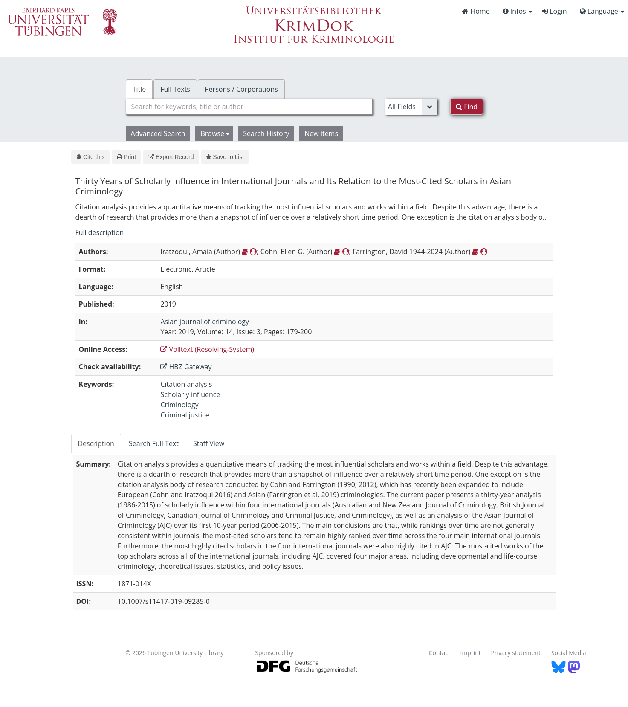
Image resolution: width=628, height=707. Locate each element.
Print (126, 157)
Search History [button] (266, 133)
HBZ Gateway (185, 366)
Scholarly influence (190, 394)
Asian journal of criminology (204, 321)
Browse (214, 133)
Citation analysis (186, 384)
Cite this (90, 157)
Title (139, 89)
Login (554, 11)
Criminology (179, 404)
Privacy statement (516, 653)
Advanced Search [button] (158, 133)
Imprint (470, 653)
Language (602, 11)
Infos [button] (517, 11)
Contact (439, 653)
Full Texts (175, 89)
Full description (99, 232)
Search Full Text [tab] (154, 443)
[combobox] (249, 107)
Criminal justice (184, 415)
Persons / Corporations (241, 89)
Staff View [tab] (208, 443)
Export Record (171, 157)
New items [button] (321, 133)
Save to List (225, 157)
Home (475, 11)
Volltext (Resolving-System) (207, 349)
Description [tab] (96, 443)
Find (467, 106)
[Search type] (411, 107)
